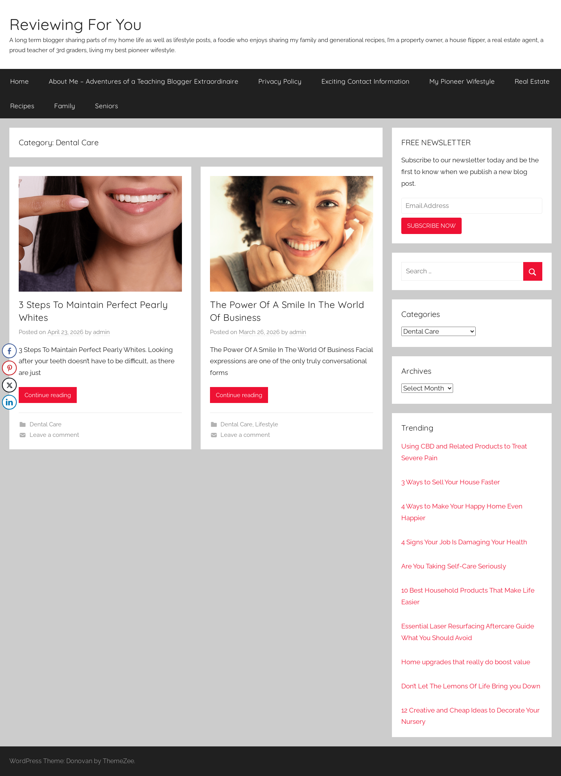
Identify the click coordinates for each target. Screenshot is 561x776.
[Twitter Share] (9, 385)
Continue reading (48, 395)
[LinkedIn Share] (9, 402)
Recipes (22, 106)
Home (19, 81)
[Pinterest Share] (9, 368)
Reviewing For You (75, 24)
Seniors (106, 106)
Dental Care (46, 424)
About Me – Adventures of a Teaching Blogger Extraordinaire (143, 81)
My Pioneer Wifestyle (462, 81)
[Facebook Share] (9, 350)
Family (64, 106)
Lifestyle (266, 424)
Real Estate (532, 81)
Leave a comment (54, 434)
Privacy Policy (280, 81)
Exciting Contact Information (365, 81)
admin (101, 332)
